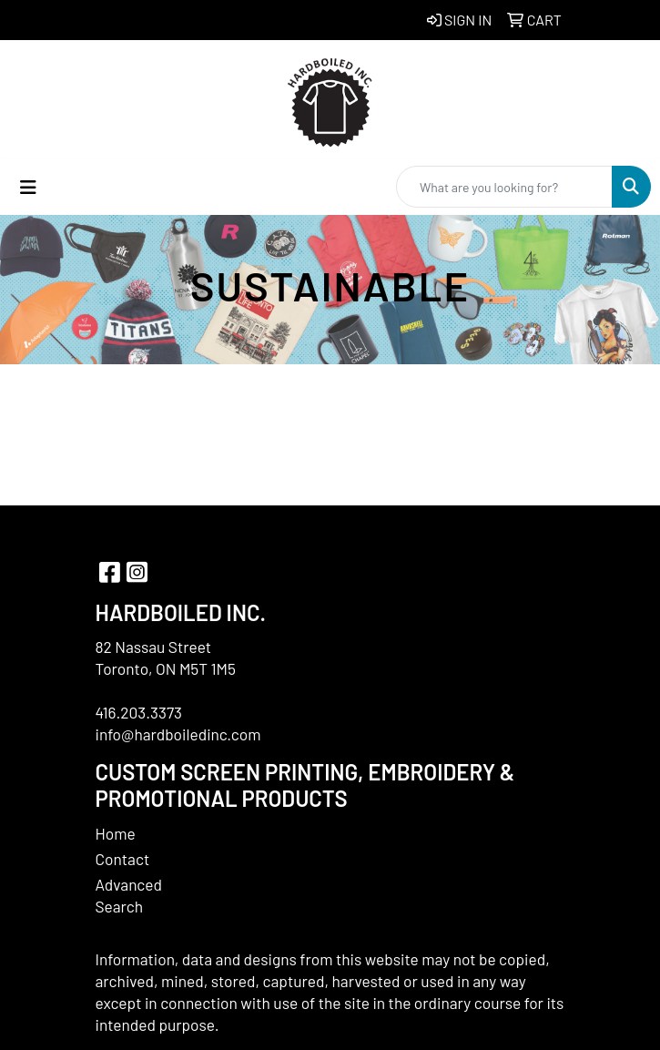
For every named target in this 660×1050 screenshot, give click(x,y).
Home (116, 833)
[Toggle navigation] (28, 187)
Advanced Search (129, 895)
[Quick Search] (504, 187)
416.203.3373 (139, 712)
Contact (123, 859)
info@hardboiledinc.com (178, 734)
